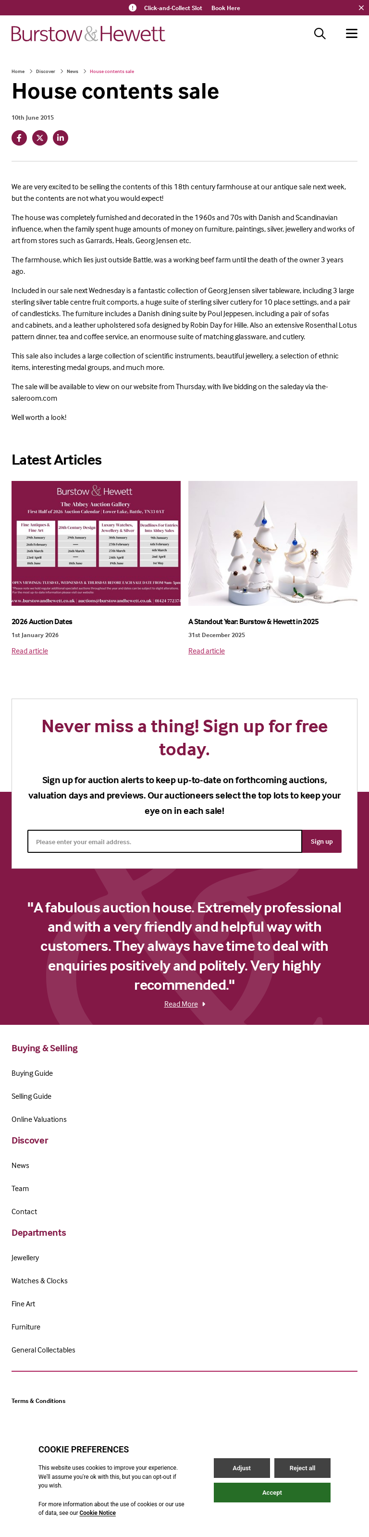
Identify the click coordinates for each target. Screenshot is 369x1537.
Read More (184, 1003)
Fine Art (23, 1303)
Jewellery (25, 1257)
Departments (39, 1232)
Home (18, 71)
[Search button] (320, 33)
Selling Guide (31, 1096)
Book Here (225, 8)
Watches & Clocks (40, 1280)
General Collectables (43, 1349)
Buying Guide (32, 1073)
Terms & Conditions (38, 1400)
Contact (24, 1211)
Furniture (26, 1326)
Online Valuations (39, 1119)
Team (20, 1188)
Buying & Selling (45, 1048)
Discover (45, 71)
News (72, 71)
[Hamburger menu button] (351, 33)
